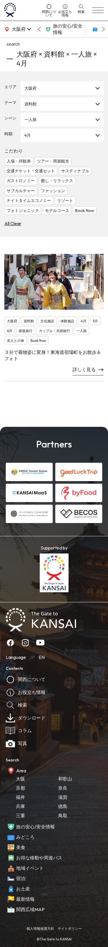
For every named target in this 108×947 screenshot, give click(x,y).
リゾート (65, 200)
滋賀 (62, 797)
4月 (27, 135)
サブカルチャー (21, 190)
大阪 (20, 779)
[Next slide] (103, 29)
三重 (20, 815)
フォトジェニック (23, 210)
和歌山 (65, 779)
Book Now (84, 210)
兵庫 (20, 806)
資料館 (30, 104)
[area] (17, 29)
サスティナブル (75, 170)
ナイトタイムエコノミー (29, 200)
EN (42, 657)
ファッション (53, 190)
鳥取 (62, 815)
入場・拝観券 (19, 161)
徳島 (62, 806)
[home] (21, 10)
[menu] (98, 10)
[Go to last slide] (39, 29)
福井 (20, 797)
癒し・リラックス (57, 180)
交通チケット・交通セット (31, 170)
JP (32, 657)
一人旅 (30, 119)
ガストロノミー (21, 180)
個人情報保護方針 (40, 928)
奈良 (62, 788)
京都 (20, 788)
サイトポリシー (70, 928)
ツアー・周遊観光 (53, 161)
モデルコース (57, 210)
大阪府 (30, 88)
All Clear (12, 223)
